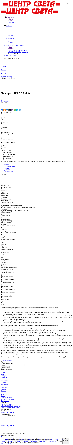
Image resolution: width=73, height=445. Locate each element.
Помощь (3, 391)
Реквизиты (4, 387)
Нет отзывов (5, 101)
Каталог (3, 372)
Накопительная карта (7, 399)
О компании (4, 381)
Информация (5, 384)
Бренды (3, 376)
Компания (4, 377)
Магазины (4, 389)
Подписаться (5, 367)
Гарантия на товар (6, 397)
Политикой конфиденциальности (30, 442)
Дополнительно (9, 171)
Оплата (6, 168)
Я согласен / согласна (65, 441)
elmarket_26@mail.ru (10, 55)
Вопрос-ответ (5, 401)
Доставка (7, 170)
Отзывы (6, 165)
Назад (10, 19)
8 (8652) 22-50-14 (6, 404)
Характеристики (9, 166)
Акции (3, 374)
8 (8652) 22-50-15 (10, 407)
